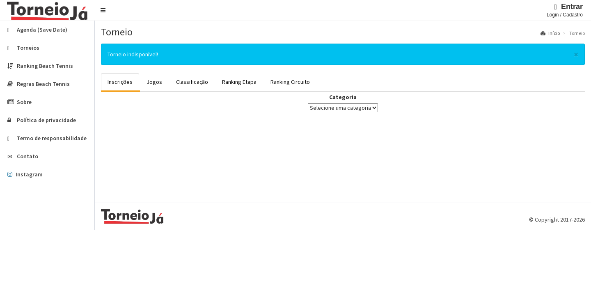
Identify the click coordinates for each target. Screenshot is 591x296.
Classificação (192, 82)
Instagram (25, 174)
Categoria (343, 97)
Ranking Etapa (239, 82)
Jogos (154, 82)
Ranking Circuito (290, 82)
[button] (103, 10)
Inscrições (120, 82)
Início (550, 33)
